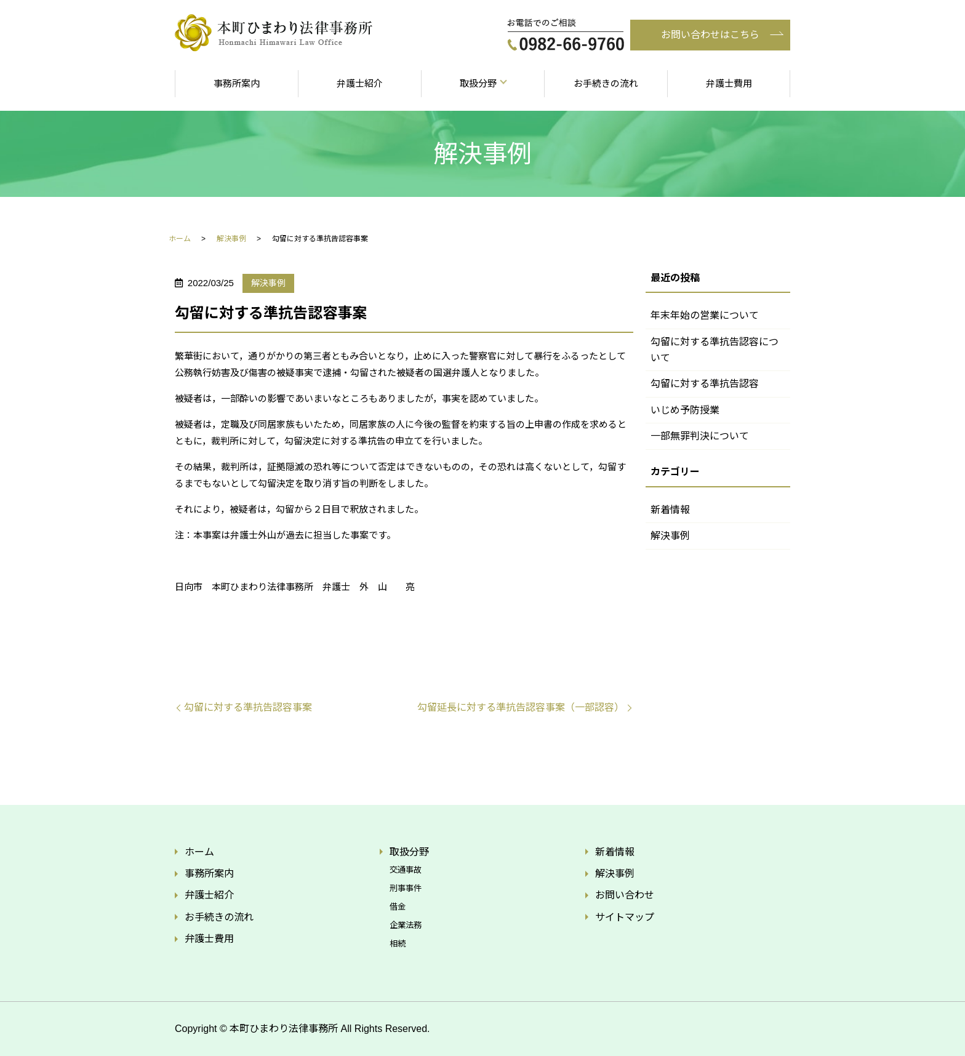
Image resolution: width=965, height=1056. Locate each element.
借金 (398, 906)
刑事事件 (406, 888)
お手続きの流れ (606, 83)
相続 (398, 943)
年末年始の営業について (705, 315)
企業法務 (406, 925)
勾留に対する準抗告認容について (715, 350)
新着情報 (670, 510)
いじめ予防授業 (685, 410)
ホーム (180, 238)
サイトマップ (624, 917)
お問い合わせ (624, 895)
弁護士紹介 (360, 83)
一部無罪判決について (700, 436)
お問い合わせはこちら (710, 35)
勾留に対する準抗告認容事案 (248, 707)
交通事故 (406, 869)
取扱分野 (478, 83)
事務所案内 (237, 83)
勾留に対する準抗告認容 (705, 383)
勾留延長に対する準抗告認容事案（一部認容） (520, 707)
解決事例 (231, 238)
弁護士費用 (729, 83)
